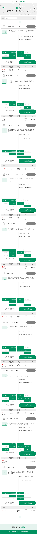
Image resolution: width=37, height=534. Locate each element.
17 (27, 22)
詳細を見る (18, 48)
